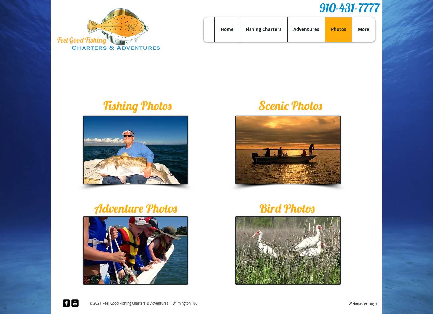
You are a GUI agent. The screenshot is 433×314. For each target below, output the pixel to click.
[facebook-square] (66, 303)
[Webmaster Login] (363, 304)
